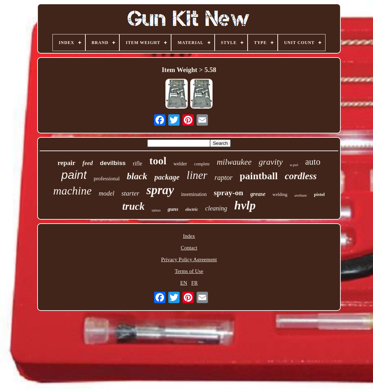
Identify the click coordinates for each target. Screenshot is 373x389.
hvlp (244, 205)
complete (202, 163)
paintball (259, 175)
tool (157, 160)
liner (197, 175)
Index (189, 236)
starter (130, 193)
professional (107, 178)
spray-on (228, 192)
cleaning (216, 208)
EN (183, 283)
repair (66, 162)
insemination (194, 194)
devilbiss (113, 163)
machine (72, 190)
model (106, 193)
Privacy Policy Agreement (189, 259)
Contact (189, 248)
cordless (301, 176)
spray (160, 190)
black (137, 176)
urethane (300, 195)
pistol (319, 194)
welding (279, 194)
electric (191, 209)
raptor (223, 177)
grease (258, 194)
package (167, 177)
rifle (137, 163)
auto (312, 161)
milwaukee (234, 162)
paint (74, 174)
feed (88, 163)
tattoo (156, 210)
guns (173, 209)
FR (194, 283)
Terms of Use (189, 271)
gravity (271, 161)
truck (133, 206)
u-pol (294, 165)
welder (180, 163)
